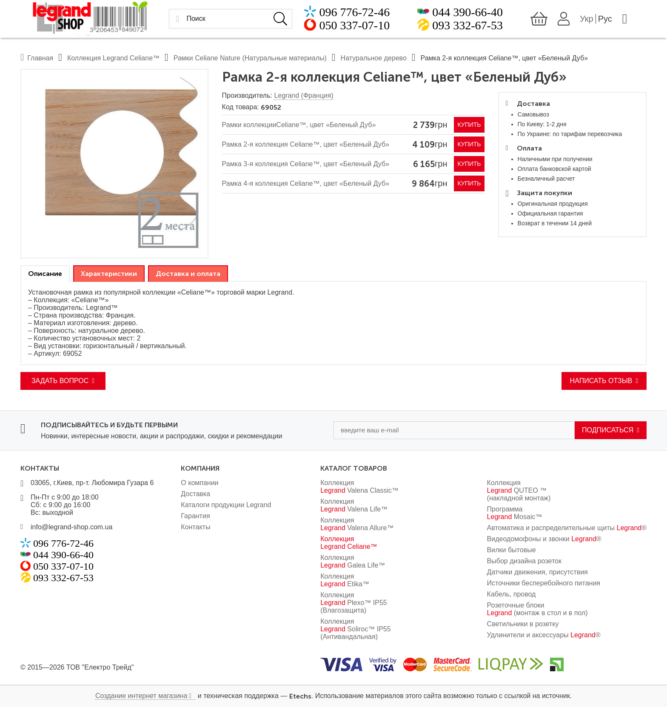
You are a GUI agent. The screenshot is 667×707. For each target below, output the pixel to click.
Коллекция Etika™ (344, 580)
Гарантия (195, 516)
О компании (199, 482)
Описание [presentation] (45, 274)
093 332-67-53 (467, 27)
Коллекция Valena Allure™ (356, 524)
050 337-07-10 (342, 27)
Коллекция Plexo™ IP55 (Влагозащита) (353, 602)
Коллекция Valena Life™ (354, 505)
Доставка (195, 493)
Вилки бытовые (511, 550)
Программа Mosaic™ (514, 512)
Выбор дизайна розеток (524, 561)
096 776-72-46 (342, 13)
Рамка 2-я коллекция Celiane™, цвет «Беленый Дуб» (306, 144)
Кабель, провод (511, 594)
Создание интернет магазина (141, 695)
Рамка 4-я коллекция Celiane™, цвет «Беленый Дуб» (306, 183)
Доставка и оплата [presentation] (188, 274)
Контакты (195, 527)
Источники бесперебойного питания (543, 583)
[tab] (45, 273)
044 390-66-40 (467, 13)
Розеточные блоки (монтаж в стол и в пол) (537, 609)
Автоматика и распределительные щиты (567, 527)
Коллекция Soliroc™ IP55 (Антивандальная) (355, 629)
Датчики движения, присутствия (537, 572)
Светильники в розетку (523, 623)
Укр (599, 20)
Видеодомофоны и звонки (544, 538)
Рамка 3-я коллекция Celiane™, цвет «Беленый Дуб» (306, 164)
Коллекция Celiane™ (348, 542)
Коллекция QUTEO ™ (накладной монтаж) (519, 490)
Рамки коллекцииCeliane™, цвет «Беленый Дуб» (299, 124)
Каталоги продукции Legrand (226, 504)
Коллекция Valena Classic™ (359, 486)
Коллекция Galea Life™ (352, 561)
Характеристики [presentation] (109, 274)
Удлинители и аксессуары (544, 635)
